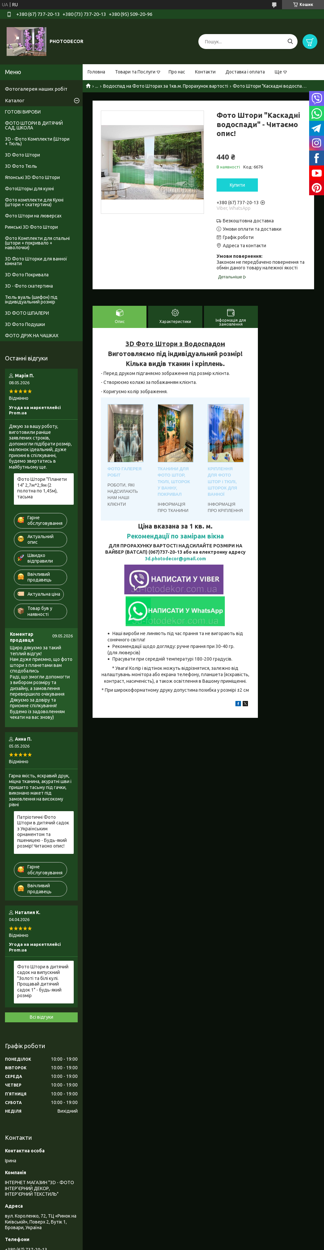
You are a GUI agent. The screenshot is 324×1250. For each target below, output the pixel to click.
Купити (237, 185)
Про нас (177, 71)
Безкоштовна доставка (248, 220)
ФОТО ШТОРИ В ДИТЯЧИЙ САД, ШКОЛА (34, 125)
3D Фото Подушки (25, 324)
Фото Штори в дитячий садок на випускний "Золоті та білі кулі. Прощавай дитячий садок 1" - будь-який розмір (42, 981)
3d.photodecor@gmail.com (175, 558)
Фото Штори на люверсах (33, 215)
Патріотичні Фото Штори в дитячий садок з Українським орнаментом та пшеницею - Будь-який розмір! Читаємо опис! (43, 831)
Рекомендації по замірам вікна (175, 536)
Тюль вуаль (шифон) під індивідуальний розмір (31, 299)
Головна (96, 71)
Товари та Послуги (135, 71)
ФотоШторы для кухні (29, 188)
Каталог (14, 100)
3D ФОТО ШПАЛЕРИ (27, 313)
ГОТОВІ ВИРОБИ (23, 112)
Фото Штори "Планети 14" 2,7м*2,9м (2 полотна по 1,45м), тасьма (42, 488)
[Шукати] (290, 41)
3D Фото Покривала (27, 274)
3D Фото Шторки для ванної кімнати (36, 261)
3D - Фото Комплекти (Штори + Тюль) (37, 141)
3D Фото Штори (22, 155)
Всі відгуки (41, 1017)
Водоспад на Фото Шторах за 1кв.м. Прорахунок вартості (165, 86)
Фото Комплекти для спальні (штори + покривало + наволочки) (37, 243)
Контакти (205, 71)
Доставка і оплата (245, 71)
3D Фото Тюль (21, 166)
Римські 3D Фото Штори (31, 227)
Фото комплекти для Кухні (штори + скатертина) (34, 202)
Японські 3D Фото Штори (32, 177)
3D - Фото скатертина (29, 286)
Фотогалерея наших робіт (36, 89)
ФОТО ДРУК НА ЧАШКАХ (32, 335)
